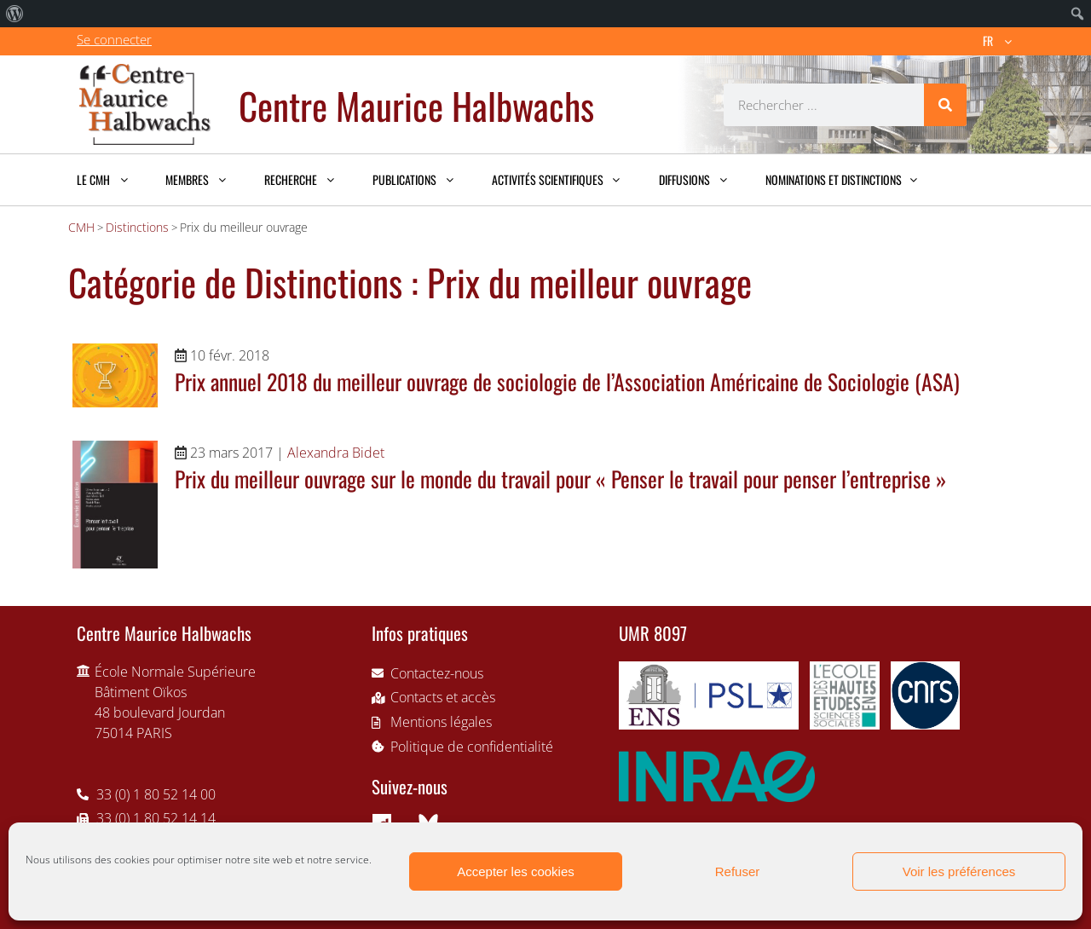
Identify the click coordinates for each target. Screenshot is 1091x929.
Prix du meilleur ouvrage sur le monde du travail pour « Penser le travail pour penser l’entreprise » (560, 478)
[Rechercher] (945, 105)
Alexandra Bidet (335, 452)
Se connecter (114, 39)
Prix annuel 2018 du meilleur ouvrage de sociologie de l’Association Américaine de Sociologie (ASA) (567, 381)
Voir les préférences (959, 871)
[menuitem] (15, 13)
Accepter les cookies (515, 871)
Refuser (737, 871)
